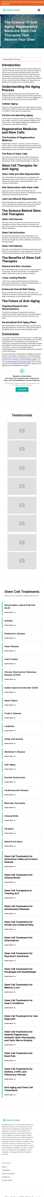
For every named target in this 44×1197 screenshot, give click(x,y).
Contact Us (6, 1177)
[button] (39, 10)
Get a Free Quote (8, 1174)
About (4, 1167)
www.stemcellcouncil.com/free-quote (19, 361)
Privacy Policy (7, 1180)
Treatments (6, 1170)
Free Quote (22, 389)
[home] (11, 10)
